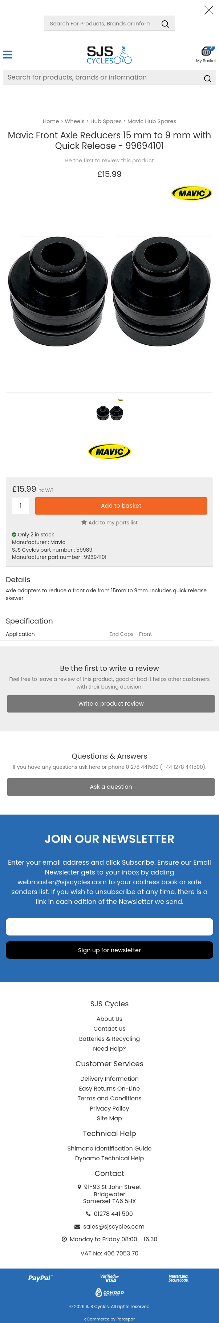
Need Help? (109, 1048)
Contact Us (109, 1028)
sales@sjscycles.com (114, 1226)
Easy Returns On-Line (109, 1088)
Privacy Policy (109, 1108)
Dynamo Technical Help (109, 1158)
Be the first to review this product (109, 160)
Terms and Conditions (110, 1098)
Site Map (109, 1118)
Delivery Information (109, 1079)
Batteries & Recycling (109, 1039)
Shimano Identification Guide (110, 1148)
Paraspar (126, 1319)
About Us (109, 1019)
